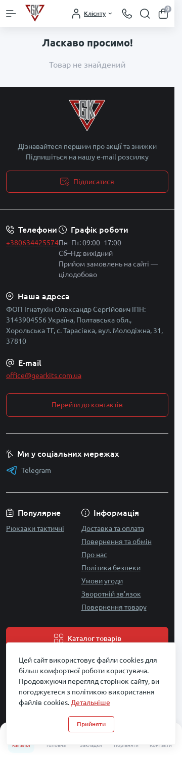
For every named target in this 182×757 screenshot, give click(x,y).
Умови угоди (102, 581)
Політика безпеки (111, 568)
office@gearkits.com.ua (43, 375)
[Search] (145, 14)
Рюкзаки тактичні (35, 528)
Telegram (28, 470)
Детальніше (90, 702)
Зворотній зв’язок (111, 594)
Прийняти (91, 724)
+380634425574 (32, 243)
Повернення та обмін (116, 541)
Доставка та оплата (112, 528)
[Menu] (11, 13)
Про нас (94, 555)
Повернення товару (114, 607)
